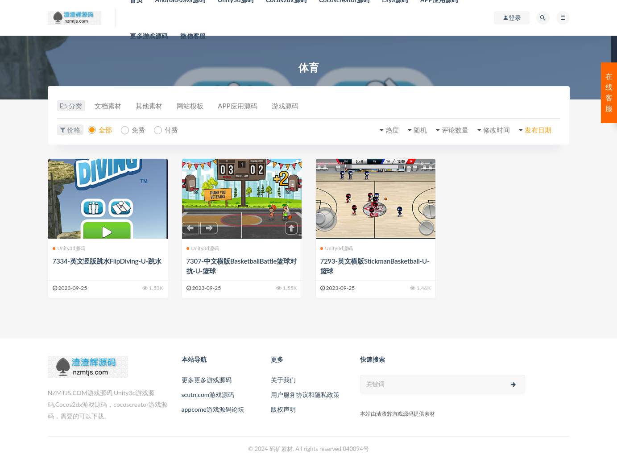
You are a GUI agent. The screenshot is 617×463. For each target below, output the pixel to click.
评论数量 (455, 130)
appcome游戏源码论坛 (213, 409)
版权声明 (283, 409)
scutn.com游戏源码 (208, 394)
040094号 (356, 448)
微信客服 (193, 36)
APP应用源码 (237, 106)
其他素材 (149, 106)
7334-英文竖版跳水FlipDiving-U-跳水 (107, 261)
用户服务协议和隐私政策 (305, 394)
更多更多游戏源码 (207, 380)
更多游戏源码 (149, 36)
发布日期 (538, 130)
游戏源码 (285, 106)
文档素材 (108, 106)
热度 (392, 130)
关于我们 (283, 380)
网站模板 (190, 106)
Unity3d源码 (69, 248)
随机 (420, 130)
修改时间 (496, 130)
